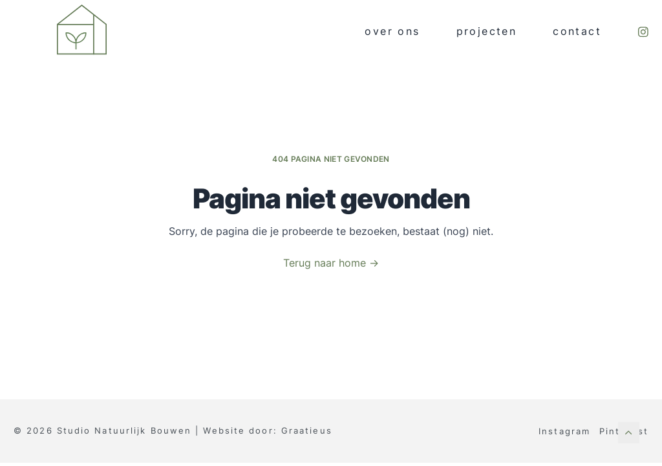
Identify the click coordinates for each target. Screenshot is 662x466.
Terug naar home (331, 263)
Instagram (564, 431)
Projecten (486, 31)
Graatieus (306, 430)
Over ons (392, 31)
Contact (577, 31)
